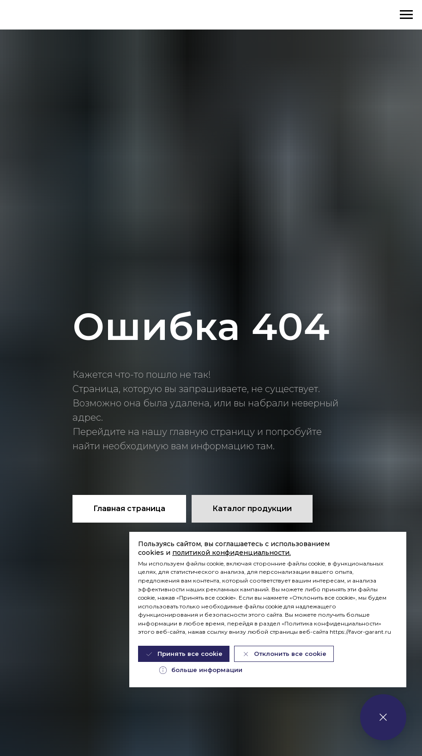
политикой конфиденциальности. (231, 552)
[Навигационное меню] (406, 14)
